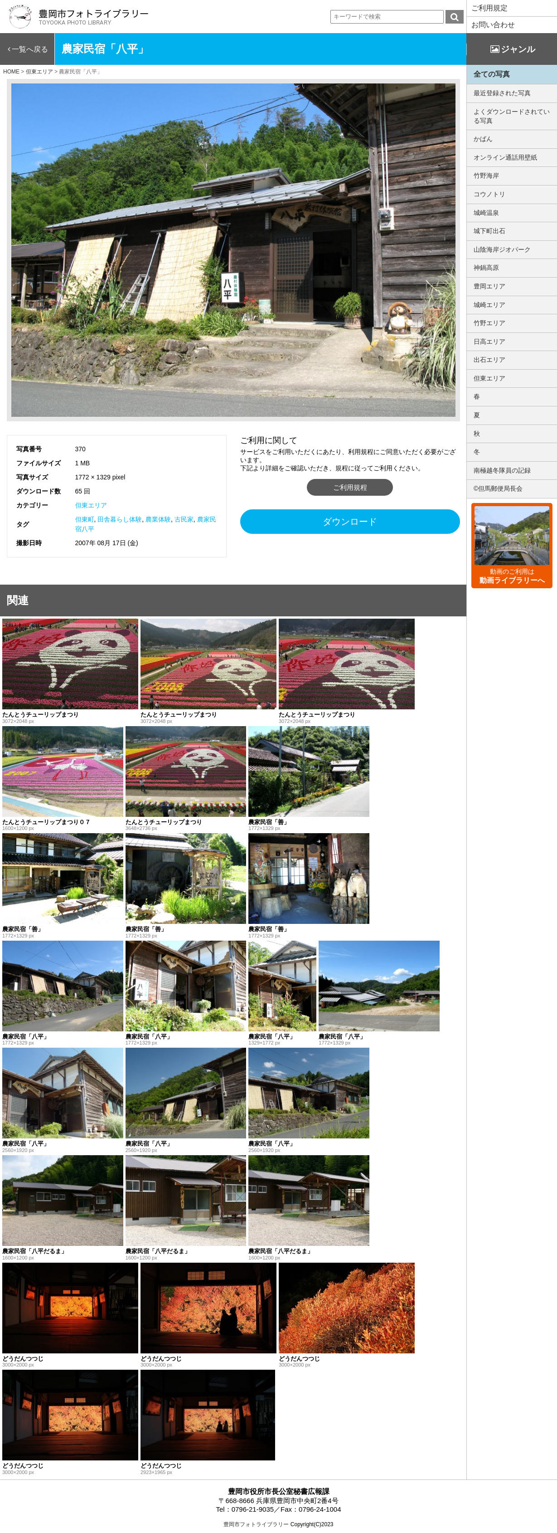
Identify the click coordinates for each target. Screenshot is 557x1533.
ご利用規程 (350, 487)
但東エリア (91, 505)
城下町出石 (489, 230)
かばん (483, 138)
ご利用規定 (489, 8)
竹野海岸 (486, 175)
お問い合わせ (493, 25)
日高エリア (489, 341)
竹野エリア (489, 323)
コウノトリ (489, 194)
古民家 (184, 519)
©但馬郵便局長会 (498, 488)
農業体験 (158, 519)
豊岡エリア (489, 286)
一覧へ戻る (30, 49)
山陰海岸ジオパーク (502, 249)
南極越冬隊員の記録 (502, 470)
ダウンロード (350, 522)
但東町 (84, 519)
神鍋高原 (486, 267)
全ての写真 (492, 74)
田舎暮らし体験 (119, 519)
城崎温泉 (486, 212)
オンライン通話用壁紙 (505, 157)
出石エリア (489, 359)
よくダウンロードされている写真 (512, 116)
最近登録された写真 (502, 93)
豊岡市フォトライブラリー (256, 1524)
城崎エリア (489, 304)
